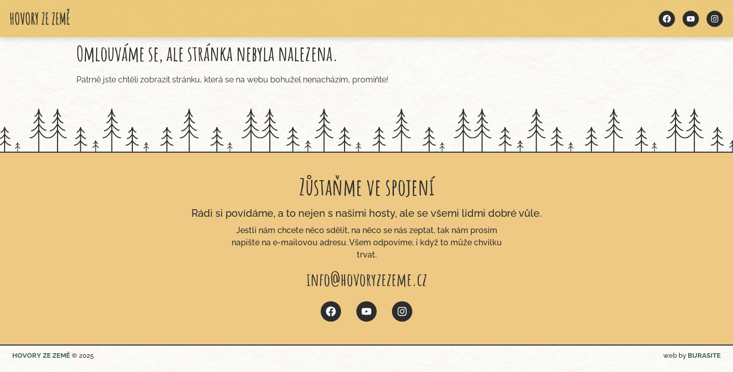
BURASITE (704, 355)
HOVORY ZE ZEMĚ (41, 355)
